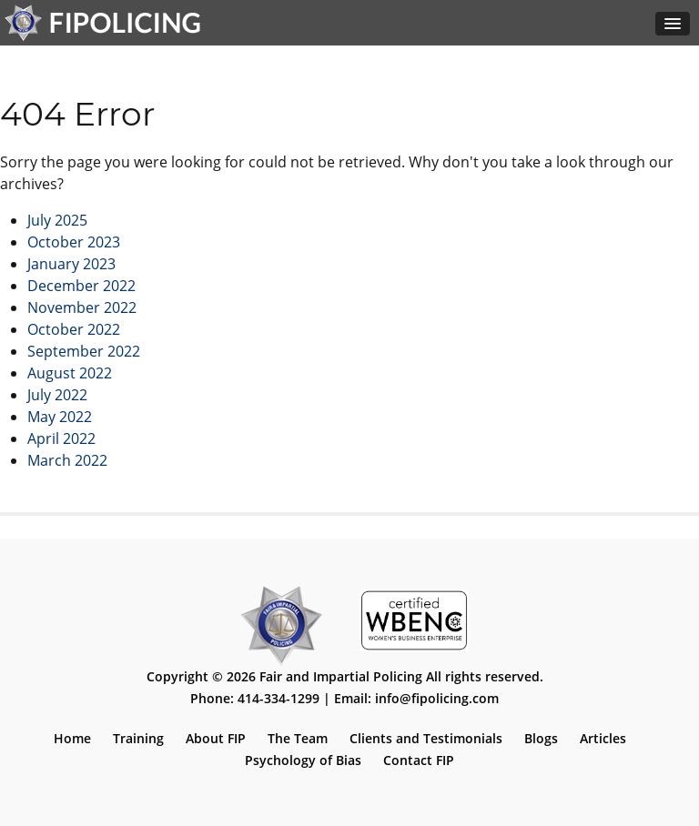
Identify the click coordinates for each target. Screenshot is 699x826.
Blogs (541, 738)
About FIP (216, 738)
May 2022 (59, 417)
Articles (603, 738)
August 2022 (69, 373)
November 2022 (82, 307)
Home (72, 738)
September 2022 (83, 351)
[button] (672, 23)
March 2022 (67, 460)
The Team (298, 738)
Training (138, 738)
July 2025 (57, 220)
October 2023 (73, 242)
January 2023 (71, 264)
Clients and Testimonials (426, 738)
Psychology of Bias (303, 760)
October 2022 (73, 329)
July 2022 (57, 395)
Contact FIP (418, 760)
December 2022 (81, 286)
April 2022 (61, 438)
